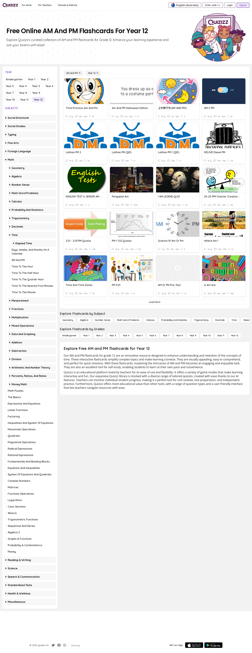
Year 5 (36, 86)
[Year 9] (193, 335)
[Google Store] (213, 645)
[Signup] (243, 5)
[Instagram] (64, 645)
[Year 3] (113, 335)
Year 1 (31, 79)
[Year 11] (221, 335)
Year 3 (10, 86)
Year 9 (36, 92)
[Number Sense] (102, 320)
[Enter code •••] (213, 5)
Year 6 (49, 86)
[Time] (234, 320)
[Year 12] (93, 73)
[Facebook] (59, 645)
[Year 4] (126, 335)
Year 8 (23, 92)
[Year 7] (166, 335)
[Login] (229, 5)
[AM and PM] (73, 73)
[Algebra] (84, 320)
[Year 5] (139, 335)
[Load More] (155, 302)
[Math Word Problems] (128, 320)
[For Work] (26, 5)
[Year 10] (206, 335)
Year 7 (10, 92)
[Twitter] (53, 645)
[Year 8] (180, 335)
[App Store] (194, 645)
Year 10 (10, 99)
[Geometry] (68, 320)
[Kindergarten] (69, 335)
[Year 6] (153, 335)
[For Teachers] (45, 5)
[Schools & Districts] (67, 5)
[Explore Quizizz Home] (10, 5)
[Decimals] (219, 320)
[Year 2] (99, 335)
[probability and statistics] (174, 320)
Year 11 (24, 99)
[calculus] (150, 320)
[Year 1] (86, 335)
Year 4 (23, 86)
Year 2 (44, 79)
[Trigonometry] (201, 320)
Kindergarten (14, 79)
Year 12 (38, 99)
